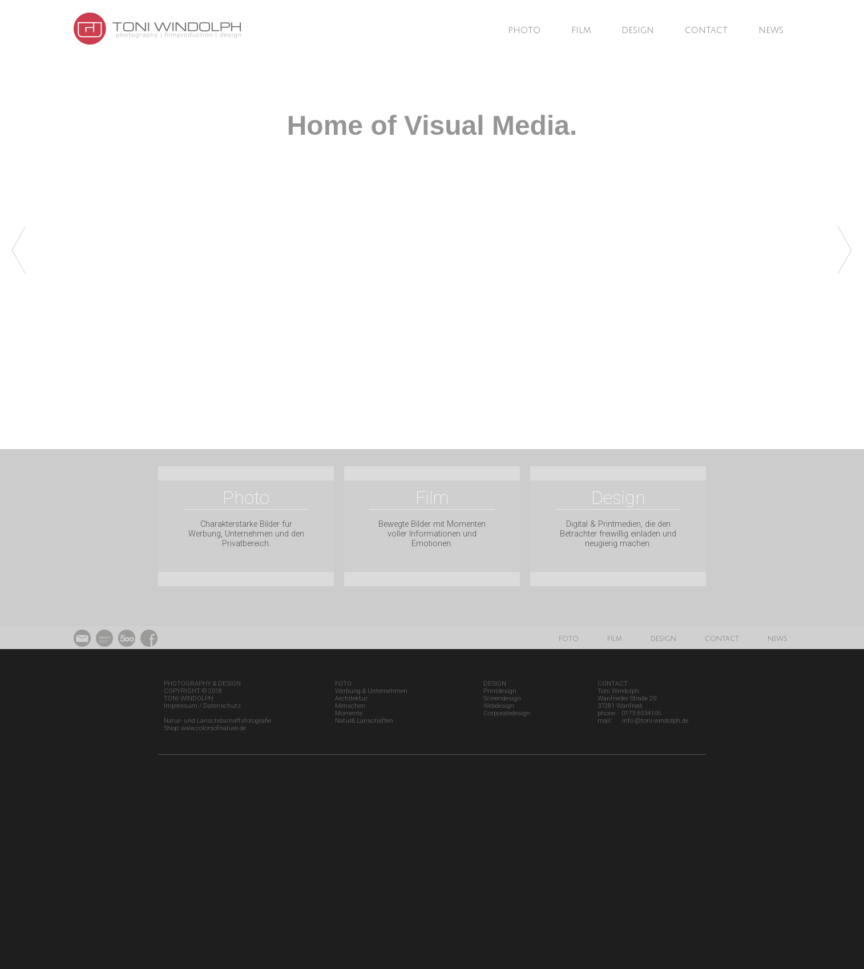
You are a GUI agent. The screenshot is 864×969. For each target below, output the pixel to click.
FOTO (343, 683)
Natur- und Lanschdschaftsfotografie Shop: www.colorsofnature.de (217, 724)
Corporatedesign (506, 713)
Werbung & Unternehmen (371, 691)
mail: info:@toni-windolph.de (642, 720)
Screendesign (502, 698)
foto (569, 639)
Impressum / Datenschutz (202, 706)
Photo (246, 497)
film (581, 30)
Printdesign (499, 691)
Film (432, 497)
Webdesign (498, 706)
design (637, 30)
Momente (348, 713)
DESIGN (494, 683)
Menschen (350, 706)
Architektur (351, 698)
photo (524, 30)
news (771, 30)
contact (706, 30)
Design (618, 497)
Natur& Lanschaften (364, 720)
